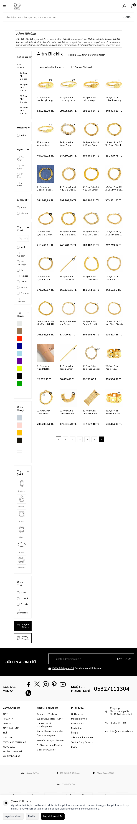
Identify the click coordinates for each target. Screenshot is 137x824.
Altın (21, 135)
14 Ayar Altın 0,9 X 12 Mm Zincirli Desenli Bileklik (113, 144)
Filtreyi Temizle (23, 637)
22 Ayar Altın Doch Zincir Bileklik (43, 412)
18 (22, 39)
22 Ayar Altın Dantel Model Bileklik (67, 412)
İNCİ (5, 735)
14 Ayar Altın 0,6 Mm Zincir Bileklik (114, 322)
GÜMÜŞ (7, 726)
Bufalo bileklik (96, 39)
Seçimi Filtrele (23, 625)
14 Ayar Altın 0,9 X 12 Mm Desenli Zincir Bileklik (91, 233)
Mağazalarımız (79, 721)
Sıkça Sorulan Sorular (82, 739)
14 (17, 39)
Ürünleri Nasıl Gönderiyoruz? (44, 727)
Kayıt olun (124, 658)
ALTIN (6, 716)
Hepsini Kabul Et (52, 816)
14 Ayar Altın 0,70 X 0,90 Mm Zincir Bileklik (90, 278)
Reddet (32, 816)
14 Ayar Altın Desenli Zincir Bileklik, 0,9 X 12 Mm (45, 188)
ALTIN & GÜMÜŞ (11, 730)
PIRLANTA (8, 721)
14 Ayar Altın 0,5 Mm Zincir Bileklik (45, 322)
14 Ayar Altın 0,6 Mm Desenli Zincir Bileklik (68, 323)
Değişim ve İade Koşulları (50, 747)
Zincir (22, 592)
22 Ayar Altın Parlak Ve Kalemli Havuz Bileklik (112, 367)
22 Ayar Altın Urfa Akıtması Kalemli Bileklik (90, 412)
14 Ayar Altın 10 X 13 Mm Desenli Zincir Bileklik (68, 188)
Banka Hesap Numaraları (50, 733)
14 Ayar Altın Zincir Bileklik (112, 278)
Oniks (22, 287)
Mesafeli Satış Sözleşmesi (51, 742)
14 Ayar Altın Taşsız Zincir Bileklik (66, 367)
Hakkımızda (77, 716)
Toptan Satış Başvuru (82, 744)
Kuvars (22, 275)
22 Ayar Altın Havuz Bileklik (112, 412)
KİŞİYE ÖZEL (9, 749)
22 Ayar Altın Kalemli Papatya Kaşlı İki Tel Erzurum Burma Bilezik (114, 99)
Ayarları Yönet (13, 816)
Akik (21, 247)
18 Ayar (20, 167)
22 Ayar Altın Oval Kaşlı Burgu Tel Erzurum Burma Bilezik (45, 99)
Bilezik (22, 604)
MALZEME (8, 739)
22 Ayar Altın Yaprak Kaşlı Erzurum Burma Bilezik (45, 144)
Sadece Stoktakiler (82, 67)
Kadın (22, 207)
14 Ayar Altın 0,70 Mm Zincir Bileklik (67, 278)
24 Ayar (20, 184)
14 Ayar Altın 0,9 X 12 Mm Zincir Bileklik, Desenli (113, 233)
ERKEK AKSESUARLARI (15, 744)
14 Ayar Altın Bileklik (23, 76)
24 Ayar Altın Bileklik (23, 110)
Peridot (23, 293)
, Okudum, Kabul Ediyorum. (75, 668)
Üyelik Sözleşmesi (46, 738)
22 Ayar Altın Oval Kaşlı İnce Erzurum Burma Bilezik (67, 99)
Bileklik (22, 598)
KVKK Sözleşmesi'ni (63, 668)
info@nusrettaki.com (121, 733)
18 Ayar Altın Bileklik (23, 87)
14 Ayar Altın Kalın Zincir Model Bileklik (67, 144)
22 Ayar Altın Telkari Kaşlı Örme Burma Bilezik (89, 99)
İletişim (74, 735)
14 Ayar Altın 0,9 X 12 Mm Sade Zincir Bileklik (68, 233)
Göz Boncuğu (21, 263)
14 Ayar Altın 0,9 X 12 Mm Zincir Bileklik (91, 188)
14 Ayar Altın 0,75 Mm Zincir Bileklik (44, 233)
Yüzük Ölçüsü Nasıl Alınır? (50, 721)
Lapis (22, 281)
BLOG (74, 749)
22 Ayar (20, 175)
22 (26, 39)
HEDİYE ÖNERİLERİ (12, 754)
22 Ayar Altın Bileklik (23, 99)
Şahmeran (22, 611)
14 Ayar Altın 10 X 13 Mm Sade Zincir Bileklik (91, 144)
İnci (20, 270)
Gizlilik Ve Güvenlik (46, 752)
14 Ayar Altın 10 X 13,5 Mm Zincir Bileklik (113, 188)
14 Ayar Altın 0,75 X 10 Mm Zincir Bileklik (43, 278)
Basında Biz (77, 726)
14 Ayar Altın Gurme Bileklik (90, 322)
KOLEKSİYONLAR (12, 758)
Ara (126, 17)
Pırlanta (21, 300)
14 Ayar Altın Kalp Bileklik (43, 367)
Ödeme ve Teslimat (47, 716)
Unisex (22, 213)
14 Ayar (20, 158)
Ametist (21, 254)
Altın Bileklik (20, 66)
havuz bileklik (112, 39)
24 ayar (34, 39)
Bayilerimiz (77, 730)
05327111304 (111, 690)
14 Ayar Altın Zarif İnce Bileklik (91, 367)
